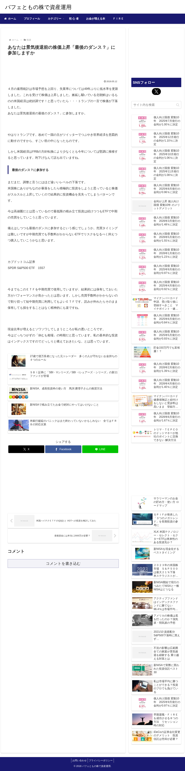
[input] (156, 105)
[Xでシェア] (26, 449)
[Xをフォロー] (156, 91)
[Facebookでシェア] (63, 449)
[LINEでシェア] (100, 449)
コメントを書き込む (63, 563)
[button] (178, 105)
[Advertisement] (63, 66)
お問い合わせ (79, 760)
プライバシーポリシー (101, 760)
